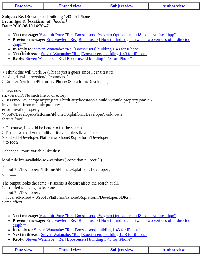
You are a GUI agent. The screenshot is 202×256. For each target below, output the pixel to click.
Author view (174, 6)
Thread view (70, 6)
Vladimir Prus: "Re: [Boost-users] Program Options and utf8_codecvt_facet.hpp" (107, 35)
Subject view (121, 6)
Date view (23, 6)
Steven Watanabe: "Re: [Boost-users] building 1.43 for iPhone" (87, 49)
